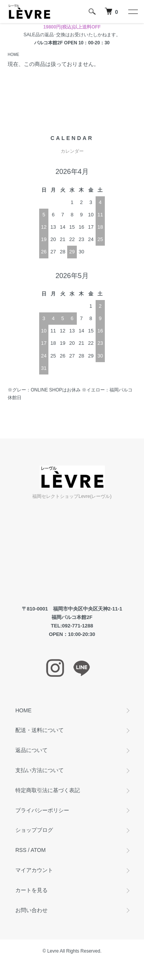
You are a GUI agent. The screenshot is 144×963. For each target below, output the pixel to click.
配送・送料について (39, 730)
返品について (31, 750)
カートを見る (31, 890)
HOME (13, 54)
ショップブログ (34, 830)
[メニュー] (132, 11)
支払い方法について (39, 770)
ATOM (38, 850)
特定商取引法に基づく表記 (47, 790)
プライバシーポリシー (42, 810)
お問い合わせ (31, 910)
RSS (20, 850)
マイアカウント (34, 870)
